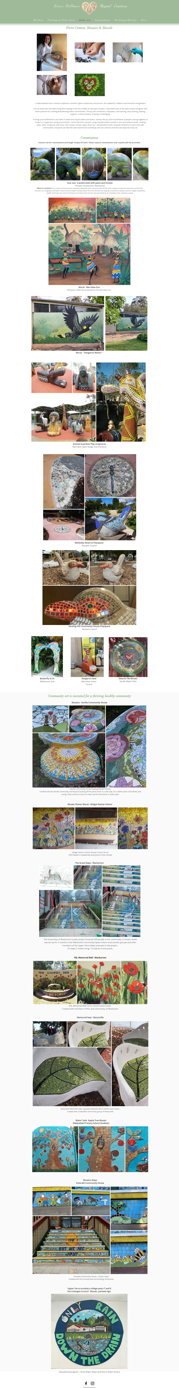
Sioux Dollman (67, 5)
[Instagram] (92, 1383)
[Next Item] (144, 164)
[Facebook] (86, 1383)
